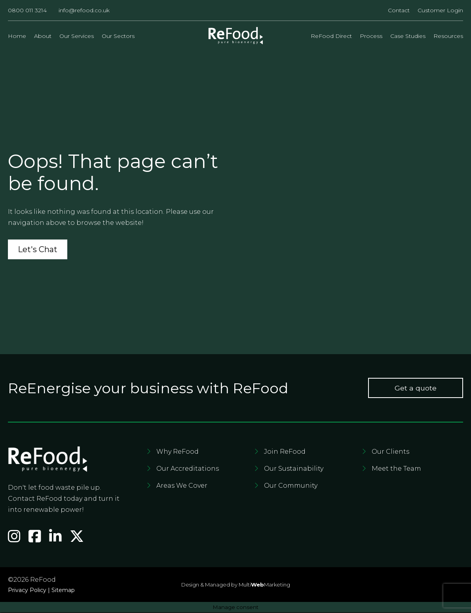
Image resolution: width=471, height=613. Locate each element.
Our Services (76, 36)
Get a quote (416, 389)
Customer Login (440, 10)
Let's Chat (37, 250)
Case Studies (407, 36)
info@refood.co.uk (84, 10)
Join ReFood (285, 452)
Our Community (290, 486)
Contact (399, 10)
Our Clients (390, 452)
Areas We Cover (181, 486)
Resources (448, 36)
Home (17, 36)
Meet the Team (396, 469)
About (42, 36)
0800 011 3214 (27, 10)
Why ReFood (177, 452)
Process (371, 36)
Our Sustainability (293, 469)
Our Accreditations (187, 469)
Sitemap (63, 590)
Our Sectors (118, 36)
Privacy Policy (27, 590)
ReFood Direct (331, 36)
